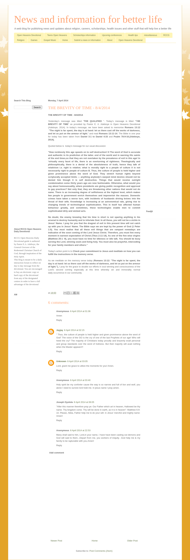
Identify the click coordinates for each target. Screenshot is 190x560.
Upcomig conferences (112, 35)
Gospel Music (50, 40)
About (109, 40)
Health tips (133, 35)
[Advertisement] (95, 72)
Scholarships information (84, 35)
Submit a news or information (87, 40)
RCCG (166, 35)
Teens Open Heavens (57, 35)
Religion (20, 40)
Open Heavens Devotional (29, 35)
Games (34, 40)
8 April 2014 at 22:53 (80, 430)
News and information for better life (88, 19)
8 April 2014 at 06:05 (84, 402)
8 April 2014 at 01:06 (80, 311)
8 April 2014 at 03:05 (77, 361)
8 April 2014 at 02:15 (74, 330)
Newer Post (56, 540)
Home (65, 40)
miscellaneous (150, 35)
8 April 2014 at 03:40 (80, 380)
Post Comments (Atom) (100, 551)
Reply (59, 320)
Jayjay (59, 330)
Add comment (56, 452)
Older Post (132, 540)
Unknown (61, 361)
